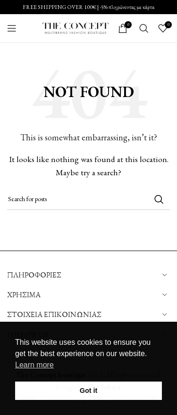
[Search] (144, 28)
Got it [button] (89, 390)
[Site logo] (75, 27)
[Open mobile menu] (11, 28)
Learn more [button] (34, 365)
